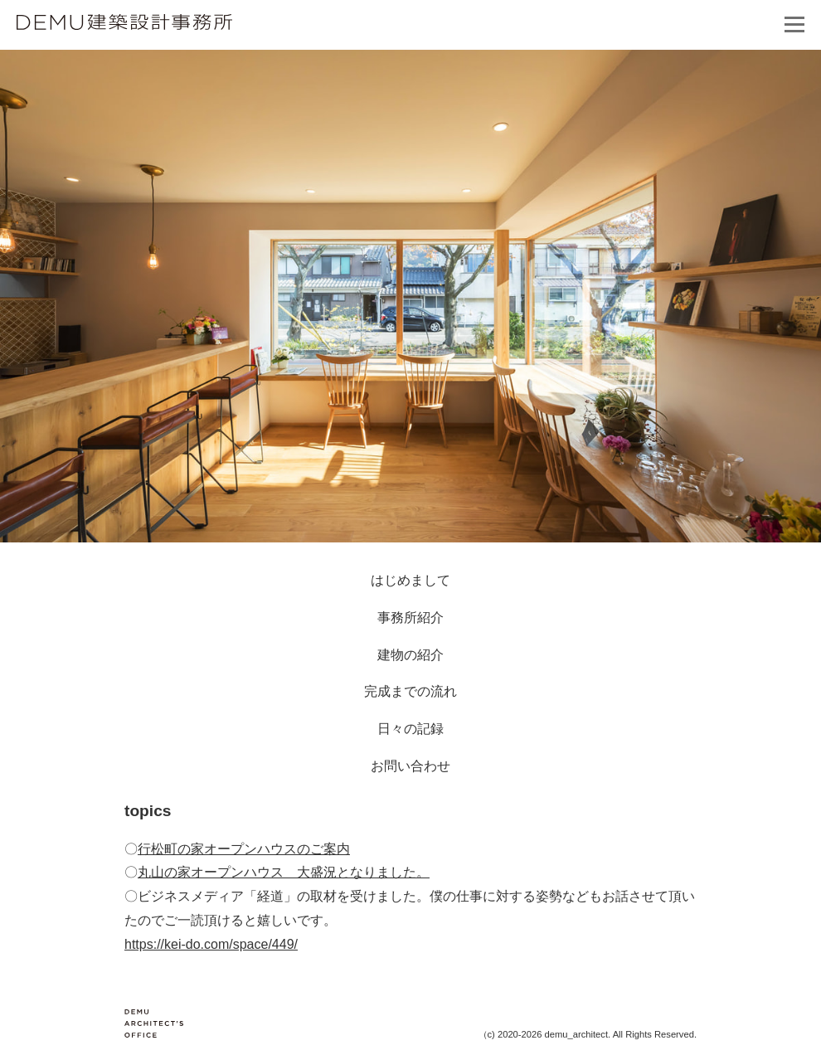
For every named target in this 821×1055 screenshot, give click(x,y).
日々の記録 (410, 729)
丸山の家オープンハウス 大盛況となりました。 (284, 872)
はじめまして (410, 580)
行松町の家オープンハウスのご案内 (244, 849)
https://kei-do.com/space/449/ (211, 944)
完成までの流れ (410, 691)
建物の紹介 (410, 655)
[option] (410, 296)
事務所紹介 (410, 617)
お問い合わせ (410, 766)
